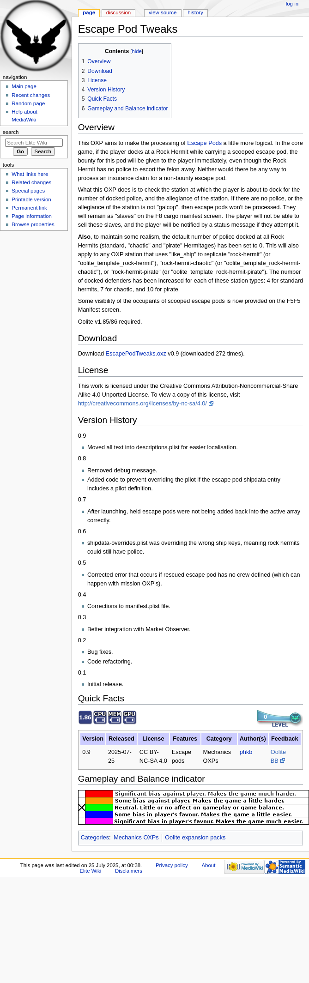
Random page (28, 103)
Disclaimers (128, 871)
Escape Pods (204, 143)
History (195, 12)
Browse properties (33, 224)
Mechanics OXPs (136, 837)
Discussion (118, 12)
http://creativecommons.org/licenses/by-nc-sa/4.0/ (142, 403)
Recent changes (31, 95)
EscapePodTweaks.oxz (136, 353)
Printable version (31, 199)
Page (89, 12)
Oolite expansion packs (195, 837)
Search (11, 132)
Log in (292, 3)
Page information (32, 216)
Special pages (28, 190)
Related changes (31, 182)
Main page (24, 86)
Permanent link (29, 208)
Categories (95, 837)
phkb (246, 752)
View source (162, 12)
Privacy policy (172, 865)
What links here (30, 174)
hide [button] (136, 51)
